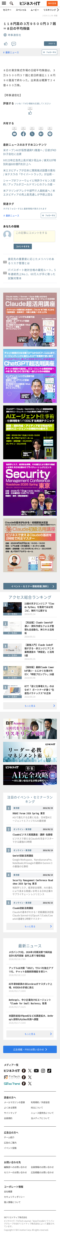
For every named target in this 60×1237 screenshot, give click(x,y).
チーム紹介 (9, 1137)
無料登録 (52, 3)
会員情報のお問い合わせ (42, 1167)
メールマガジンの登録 (14, 1102)
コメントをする (22, 246)
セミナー (7, 9)
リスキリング (50, 9)
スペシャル (21, 9)
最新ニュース (12, 52)
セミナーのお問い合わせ (15, 1172)
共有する (51, 43)
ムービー (35, 9)
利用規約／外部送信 (40, 1102)
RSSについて (37, 1107)
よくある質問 (10, 1107)
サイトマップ (10, 1112)
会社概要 (8, 1191)
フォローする (51, 52)
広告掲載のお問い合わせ (42, 1172)
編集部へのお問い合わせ (15, 1167)
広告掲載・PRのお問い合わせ (28, 1049)
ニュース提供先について (42, 1112)
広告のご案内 (10, 1142)
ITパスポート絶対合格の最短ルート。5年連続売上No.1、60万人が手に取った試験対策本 (32, 274)
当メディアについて (40, 1118)
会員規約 (8, 1118)
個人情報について (12, 1202)
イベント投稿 (10, 1147)
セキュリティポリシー (14, 1196)
